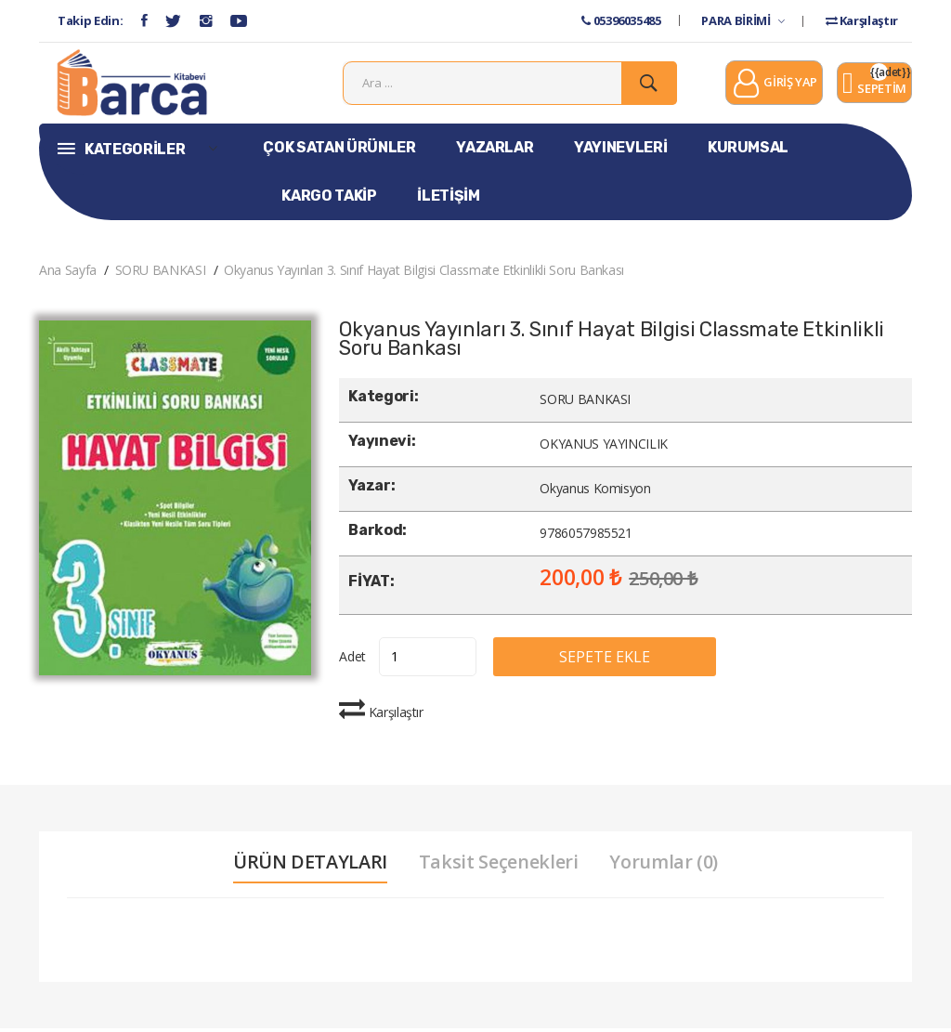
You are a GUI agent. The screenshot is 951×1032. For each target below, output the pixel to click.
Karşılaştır (862, 20)
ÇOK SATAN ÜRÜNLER (339, 151)
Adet (352, 660)
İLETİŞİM (448, 199)
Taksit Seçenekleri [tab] (499, 866)
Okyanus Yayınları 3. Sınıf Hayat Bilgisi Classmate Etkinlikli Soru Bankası (424, 273)
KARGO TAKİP (328, 199)
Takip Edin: (90, 20)
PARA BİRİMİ (742, 20)
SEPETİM (874, 86)
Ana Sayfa (68, 273)
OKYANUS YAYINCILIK (604, 448)
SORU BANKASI (160, 273)
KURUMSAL (748, 151)
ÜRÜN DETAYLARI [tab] (309, 866)
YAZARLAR (494, 151)
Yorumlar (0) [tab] (665, 866)
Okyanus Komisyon (595, 493)
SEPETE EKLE (612, 660)
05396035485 (620, 20)
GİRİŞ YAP (774, 86)
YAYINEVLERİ (620, 151)
